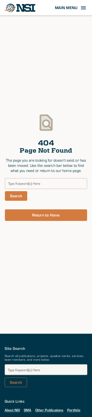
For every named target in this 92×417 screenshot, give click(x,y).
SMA (27, 410)
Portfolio (73, 410)
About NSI (12, 410)
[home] (20, 8)
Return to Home (46, 214)
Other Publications (49, 410)
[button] (71, 8)
